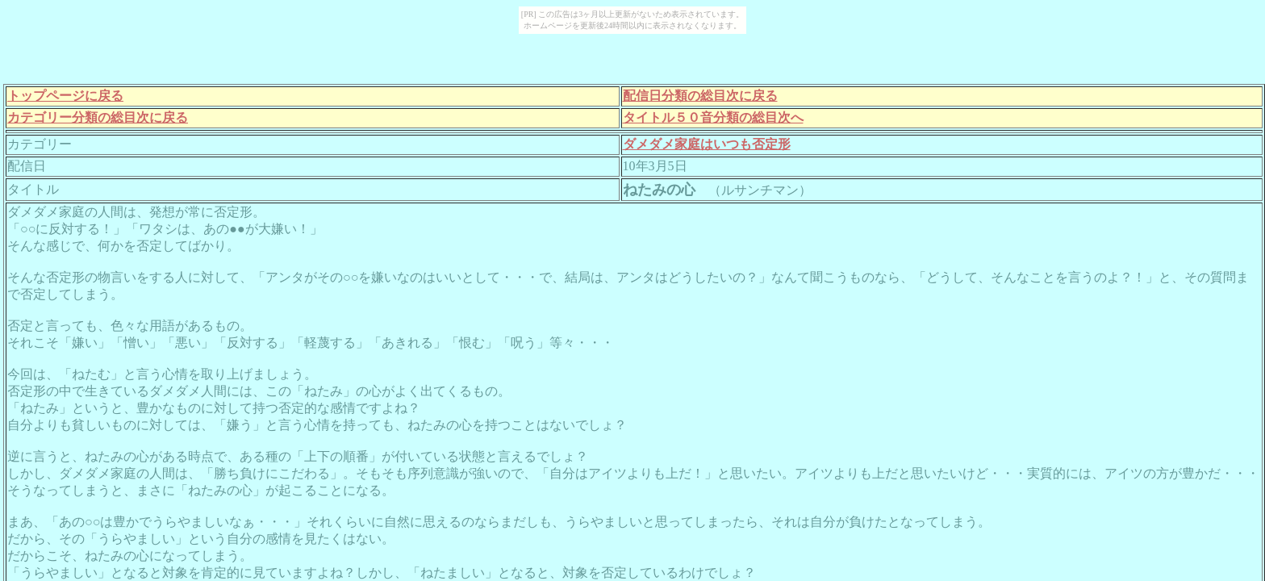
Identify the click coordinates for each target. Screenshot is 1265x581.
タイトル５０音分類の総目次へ (713, 117)
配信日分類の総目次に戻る (700, 95)
